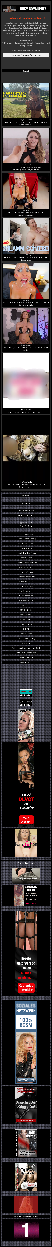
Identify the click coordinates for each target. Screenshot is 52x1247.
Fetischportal (26, 615)
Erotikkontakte (26, 600)
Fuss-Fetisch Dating (26, 638)
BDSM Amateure (26, 581)
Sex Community (26, 591)
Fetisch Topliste (26, 548)
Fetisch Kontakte (26, 567)
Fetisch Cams (26, 634)
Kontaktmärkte (26, 596)
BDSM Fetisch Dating (25, 539)
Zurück (26, 71)
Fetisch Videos (26, 624)
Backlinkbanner (26, 657)
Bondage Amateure (26, 577)
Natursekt (26, 605)
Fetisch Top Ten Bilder (26, 553)
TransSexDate (26, 526)
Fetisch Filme (26, 619)
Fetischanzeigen (26, 534)
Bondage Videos (26, 572)
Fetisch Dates (26, 558)
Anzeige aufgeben (26, 515)
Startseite (25, 503)
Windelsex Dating (26, 543)
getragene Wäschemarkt (26, 562)
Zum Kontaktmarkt (26, 510)
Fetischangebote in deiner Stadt (26, 648)
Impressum (26, 495)
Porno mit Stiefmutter (26, 653)
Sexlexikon (26, 643)
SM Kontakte (26, 610)
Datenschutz (26, 662)
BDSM (26, 629)
